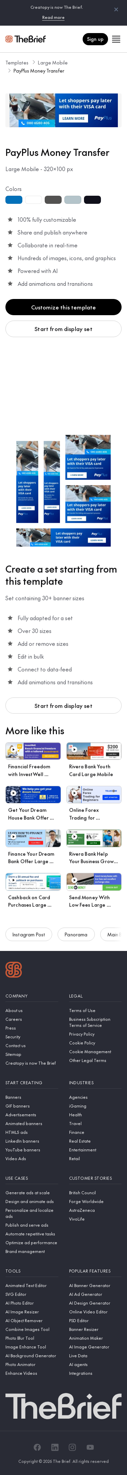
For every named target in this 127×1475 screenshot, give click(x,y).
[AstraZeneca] (95, 1210)
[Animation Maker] (95, 1338)
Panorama (76, 937)
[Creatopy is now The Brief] (31, 1063)
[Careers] (31, 1019)
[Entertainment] (95, 1150)
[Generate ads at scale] (31, 1193)
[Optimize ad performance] (31, 1242)
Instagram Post (29, 937)
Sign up (95, 38)
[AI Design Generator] (95, 1303)
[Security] (31, 1037)
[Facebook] (37, 1447)
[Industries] (95, 1083)
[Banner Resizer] (95, 1329)
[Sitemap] (31, 1054)
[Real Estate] (95, 1141)
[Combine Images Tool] (31, 1329)
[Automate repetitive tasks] (31, 1234)
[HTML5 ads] (31, 1132)
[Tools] (31, 1271)
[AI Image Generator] (95, 1347)
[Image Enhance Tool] (31, 1347)
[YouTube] (90, 1447)
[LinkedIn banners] (31, 1141)
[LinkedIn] (54, 1447)
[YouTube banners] (31, 1150)
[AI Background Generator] (31, 1356)
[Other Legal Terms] (95, 1060)
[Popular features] (95, 1271)
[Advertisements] (31, 1115)
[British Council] (95, 1193)
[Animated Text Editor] (31, 1285)
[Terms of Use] (95, 1010)
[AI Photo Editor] (31, 1303)
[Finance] (95, 1132)
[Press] (31, 1028)
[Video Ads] (31, 1158)
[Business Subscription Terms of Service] (95, 1022)
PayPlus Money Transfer (39, 70)
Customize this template (63, 307)
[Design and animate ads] (31, 1201)
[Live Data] (95, 1356)
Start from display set (63, 328)
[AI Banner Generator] (95, 1285)
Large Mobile (53, 62)
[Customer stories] (95, 1178)
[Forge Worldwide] (95, 1201)
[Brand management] (31, 1251)
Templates (16, 62)
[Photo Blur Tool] (31, 1338)
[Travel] (95, 1123)
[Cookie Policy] (95, 1043)
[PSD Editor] (95, 1320)
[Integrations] (95, 1373)
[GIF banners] (31, 1106)
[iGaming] (95, 1106)
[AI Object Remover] (31, 1320)
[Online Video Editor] (95, 1312)
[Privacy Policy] (95, 1034)
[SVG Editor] (31, 1294)
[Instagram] (72, 1447)
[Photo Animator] (31, 1364)
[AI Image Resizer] (31, 1312)
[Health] (95, 1115)
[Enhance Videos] (31, 1373)
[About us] (31, 1010)
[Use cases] (31, 1178)
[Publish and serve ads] (31, 1225)
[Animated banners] (31, 1123)
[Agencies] (95, 1097)
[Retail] (95, 1158)
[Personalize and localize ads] (31, 1213)
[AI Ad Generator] (95, 1294)
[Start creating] (31, 1083)
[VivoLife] (95, 1219)
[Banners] (31, 1097)
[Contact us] (31, 1045)
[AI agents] (95, 1364)
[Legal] (95, 996)
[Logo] (13, 970)
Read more (53, 17)
